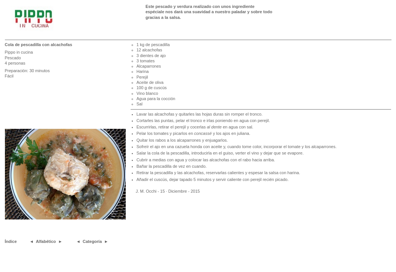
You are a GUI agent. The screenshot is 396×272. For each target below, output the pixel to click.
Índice (11, 241)
